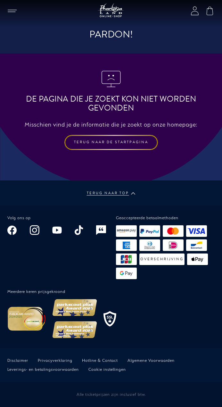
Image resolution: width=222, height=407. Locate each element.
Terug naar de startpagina (111, 142)
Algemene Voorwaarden (151, 360)
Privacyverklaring (55, 360)
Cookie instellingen (107, 369)
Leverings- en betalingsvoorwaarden (43, 369)
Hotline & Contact (100, 360)
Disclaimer (17, 360)
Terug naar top (111, 193)
